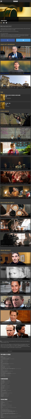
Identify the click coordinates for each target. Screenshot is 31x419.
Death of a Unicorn (3, 366)
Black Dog (2, 356)
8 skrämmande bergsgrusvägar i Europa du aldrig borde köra (8, 413)
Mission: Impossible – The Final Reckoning (6, 373)
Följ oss (2, 406)
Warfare (2, 362)
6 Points (2, 389)
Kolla (1, 412)
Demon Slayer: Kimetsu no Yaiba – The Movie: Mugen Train (8, 368)
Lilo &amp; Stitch (3, 374)
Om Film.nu (2, 401)
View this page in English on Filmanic (6, 26)
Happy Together (3, 380)
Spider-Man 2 (2, 395)
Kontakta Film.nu (3, 402)
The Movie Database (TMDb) (23, 344)
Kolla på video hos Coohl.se (7, 203)
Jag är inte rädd (2, 386)
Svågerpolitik (2, 417)
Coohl (1, 408)
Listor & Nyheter (4, 111)
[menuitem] (1, 351)
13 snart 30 (2, 396)
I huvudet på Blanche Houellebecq (5, 358)
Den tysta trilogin (3, 367)
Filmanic (2, 407)
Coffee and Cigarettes (3, 390)
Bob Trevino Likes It (3, 357)
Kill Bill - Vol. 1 (11, 29)
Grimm (1, 384)
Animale (2, 369)
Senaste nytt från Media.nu (7, 44)
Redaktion (2, 403)
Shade (1, 391)
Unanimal (2, 361)
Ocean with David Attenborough (5, 363)
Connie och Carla (3, 385)
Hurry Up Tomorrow (3, 372)
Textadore (2, 414)
